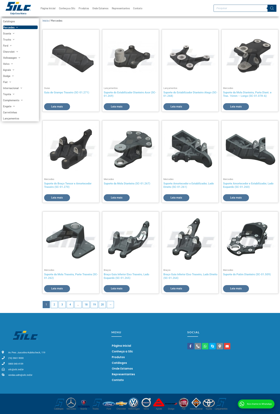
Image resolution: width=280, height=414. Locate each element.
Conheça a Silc (67, 8)
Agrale (8, 70)
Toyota (8, 94)
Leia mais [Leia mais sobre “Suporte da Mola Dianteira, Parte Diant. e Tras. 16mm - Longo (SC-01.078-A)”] (236, 106)
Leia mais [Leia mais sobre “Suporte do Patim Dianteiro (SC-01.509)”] (236, 288)
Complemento (13, 100)
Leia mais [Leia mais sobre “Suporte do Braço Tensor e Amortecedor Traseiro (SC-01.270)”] (57, 197)
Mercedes (10, 27)
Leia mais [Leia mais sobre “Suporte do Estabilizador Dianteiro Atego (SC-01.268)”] (176, 106)
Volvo (8, 64)
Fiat (7, 82)
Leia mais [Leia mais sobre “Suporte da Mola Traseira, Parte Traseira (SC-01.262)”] (57, 288)
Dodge (8, 76)
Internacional (12, 88)
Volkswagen (11, 57)
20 (102, 304)
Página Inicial (48, 8)
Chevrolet (10, 51)
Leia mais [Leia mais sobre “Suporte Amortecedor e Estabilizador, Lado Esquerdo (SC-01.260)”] (236, 197)
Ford (7, 45)
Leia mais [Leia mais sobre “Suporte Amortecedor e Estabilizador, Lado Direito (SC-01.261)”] (176, 197)
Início (45, 20)
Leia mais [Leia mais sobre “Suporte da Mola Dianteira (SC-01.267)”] (116, 197)
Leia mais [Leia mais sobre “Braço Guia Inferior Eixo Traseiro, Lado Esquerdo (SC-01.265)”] (116, 288)
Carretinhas (10, 112)
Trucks (8, 39)
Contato (137, 8)
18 (86, 304)
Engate (9, 106)
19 (94, 304)
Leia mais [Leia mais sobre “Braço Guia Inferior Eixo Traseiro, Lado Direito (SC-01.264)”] (176, 288)
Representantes (121, 8)
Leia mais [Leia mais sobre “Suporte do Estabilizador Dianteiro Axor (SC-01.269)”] (116, 106)
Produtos (84, 8)
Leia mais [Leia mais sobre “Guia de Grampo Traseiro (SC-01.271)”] (57, 106)
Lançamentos (11, 118)
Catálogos (9, 21)
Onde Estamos (100, 8)
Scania (8, 33)
